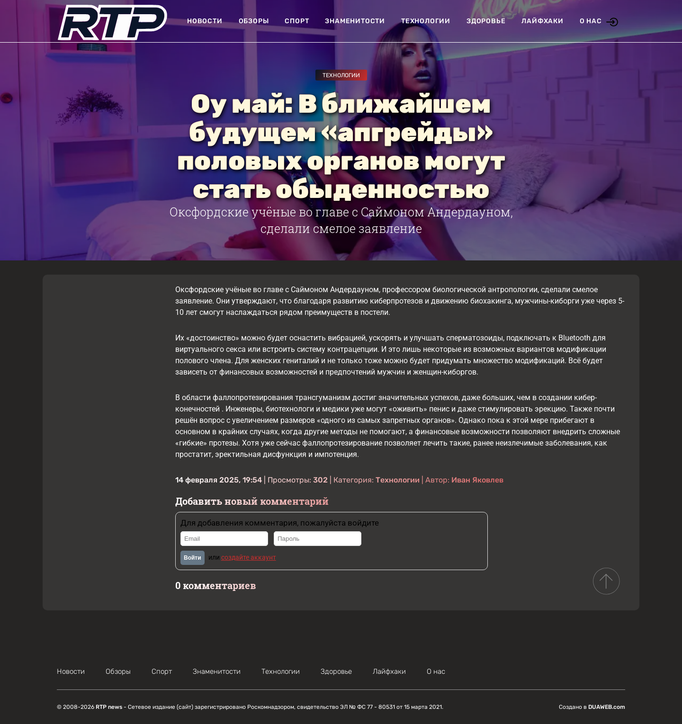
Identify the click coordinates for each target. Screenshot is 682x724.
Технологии (425, 21)
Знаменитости (355, 21)
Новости (205, 21)
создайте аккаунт (248, 557)
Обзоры (254, 21)
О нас (591, 21)
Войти (192, 557)
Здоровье (486, 21)
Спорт (297, 21)
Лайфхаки (542, 21)
